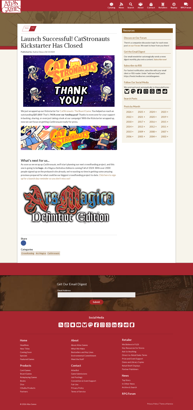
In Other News (128, 384)
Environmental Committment (83, 355)
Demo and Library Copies (133, 362)
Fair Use (74, 384)
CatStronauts (53, 253)
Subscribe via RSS (133, 65)
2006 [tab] (129, 136)
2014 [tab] (129, 126)
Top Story (126, 380)
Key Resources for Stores (133, 348)
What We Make (78, 348)
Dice (22, 384)
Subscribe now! (160, 59)
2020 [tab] (152, 117)
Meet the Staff (77, 359)
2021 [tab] (140, 117)
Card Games (25, 370)
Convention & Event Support (83, 381)
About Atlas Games (79, 345)
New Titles (25, 348)
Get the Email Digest (134, 51)
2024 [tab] (152, 111)
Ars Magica (41, 253)
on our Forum (134, 45)
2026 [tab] (129, 111)
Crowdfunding (27, 253)
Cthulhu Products (27, 388)
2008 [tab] (152, 131)
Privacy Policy (77, 388)
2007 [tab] (163, 131)
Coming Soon (26, 352)
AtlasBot (75, 370)
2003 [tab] (163, 136)
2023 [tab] (163, 111)
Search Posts (130, 98)
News (27, 28)
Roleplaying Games (28, 377)
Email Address (64, 290)
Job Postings (76, 377)
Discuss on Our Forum (135, 37)
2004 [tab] (152, 136)
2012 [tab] (152, 126)
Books (23, 381)
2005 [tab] (140, 136)
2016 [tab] (152, 121)
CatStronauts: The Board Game (75, 111)
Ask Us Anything (129, 351)
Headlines (24, 345)
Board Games (26, 374)
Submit (96, 302)
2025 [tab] (140, 111)
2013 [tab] (140, 126)
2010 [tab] (129, 131)
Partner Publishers (130, 369)
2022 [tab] (129, 117)
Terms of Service (78, 391)
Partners (24, 391)
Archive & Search (129, 387)
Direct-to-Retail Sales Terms (134, 355)
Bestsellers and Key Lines (82, 352)
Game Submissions (79, 374)
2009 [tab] (140, 131)
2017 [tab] (140, 121)
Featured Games (27, 359)
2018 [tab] (129, 121)
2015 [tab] (163, 121)
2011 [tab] (163, 126)
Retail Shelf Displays (131, 365)
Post (33, 28)
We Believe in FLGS (130, 344)
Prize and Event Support (132, 358)
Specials (23, 355)
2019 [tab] (163, 117)
